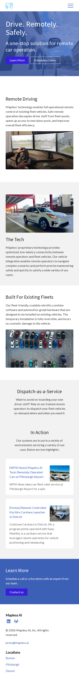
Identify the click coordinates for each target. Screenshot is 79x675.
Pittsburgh (12, 664)
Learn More (17, 60)
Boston (10, 658)
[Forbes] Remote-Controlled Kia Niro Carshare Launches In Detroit (27, 512)
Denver (10, 671)
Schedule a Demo (45, 60)
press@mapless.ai (17, 642)
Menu (70, 6)
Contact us (17, 592)
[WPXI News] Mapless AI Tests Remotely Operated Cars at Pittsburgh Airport (26, 472)
